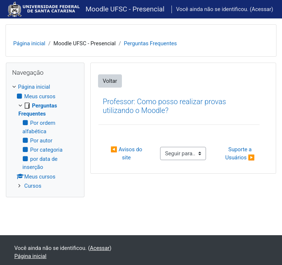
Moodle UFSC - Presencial (125, 9)
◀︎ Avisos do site (127, 153)
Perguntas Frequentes (150, 43)
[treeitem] (45, 136)
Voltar (110, 81)
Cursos (32, 186)
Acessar (261, 9)
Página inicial (29, 43)
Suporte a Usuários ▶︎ (239, 153)
